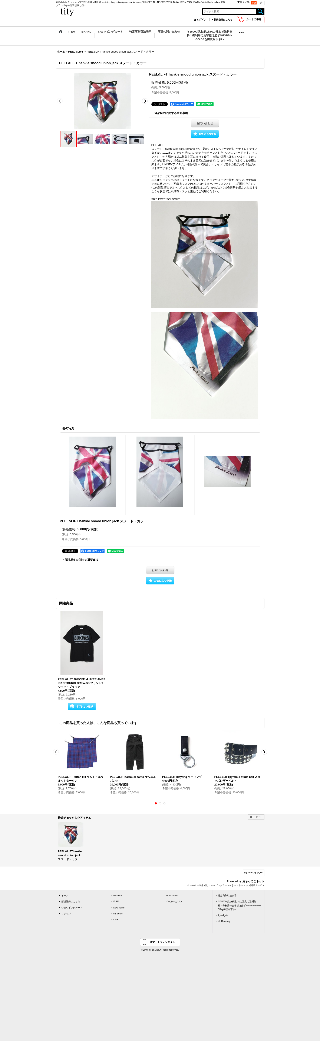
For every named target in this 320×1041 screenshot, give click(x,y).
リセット (258, 817)
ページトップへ (255, 872)
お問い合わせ (205, 123)
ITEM (116, 901)
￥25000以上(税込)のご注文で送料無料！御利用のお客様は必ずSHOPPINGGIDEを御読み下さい (239, 905)
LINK (116, 919)
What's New (172, 895)
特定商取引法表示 (227, 895)
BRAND (117, 895)
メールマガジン (174, 901)
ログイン (201, 19)
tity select (118, 913)
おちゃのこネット (253, 881)
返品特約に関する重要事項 (171, 113)
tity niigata (223, 915)
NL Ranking (224, 921)
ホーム (64, 895)
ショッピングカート (71, 907)
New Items (119, 907)
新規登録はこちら (223, 19)
